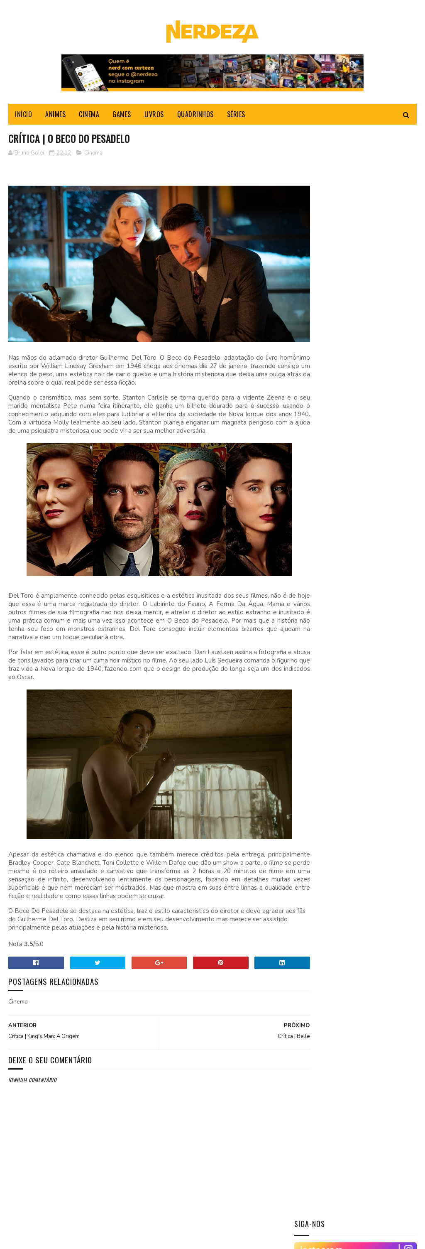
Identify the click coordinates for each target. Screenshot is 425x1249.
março (321, 775)
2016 (311, 896)
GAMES (121, 116)
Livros (308, 558)
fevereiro (325, 787)
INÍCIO (23, 116)
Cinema (93, 155)
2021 (311, 849)
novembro (326, 681)
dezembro (326, 669)
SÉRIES (236, 116)
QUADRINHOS (195, 116)
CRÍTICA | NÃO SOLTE (370, 286)
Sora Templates (48, 1238)
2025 (311, 624)
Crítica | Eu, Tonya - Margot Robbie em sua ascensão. (375, 409)
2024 (311, 635)
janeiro (322, 799)
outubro (324, 693)
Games (307, 544)
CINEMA (89, 116)
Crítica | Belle (329, 809)
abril (319, 763)
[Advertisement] (356, 964)
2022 (311, 659)
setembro (325, 705)
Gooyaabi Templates (122, 1238)
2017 (311, 884)
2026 (311, 612)
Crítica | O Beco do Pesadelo (350, 820)
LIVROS (154, 116)
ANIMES (55, 116)
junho (320, 740)
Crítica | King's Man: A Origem (350, 831)
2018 (311, 872)
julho (320, 728)
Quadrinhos (314, 572)
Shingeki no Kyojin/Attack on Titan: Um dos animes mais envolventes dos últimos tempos (353, 456)
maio (318, 752)
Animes (308, 516)
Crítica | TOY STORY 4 (374, 362)
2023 (311, 647)
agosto (322, 716)
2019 (311, 860)
